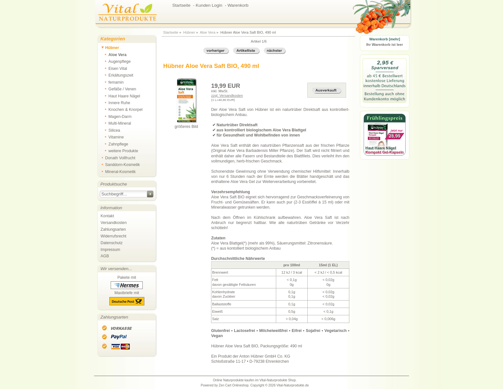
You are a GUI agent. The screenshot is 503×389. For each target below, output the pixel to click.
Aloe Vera (208, 32)
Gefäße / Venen (118, 88)
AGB (105, 256)
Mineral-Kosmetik (118, 171)
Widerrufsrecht (113, 236)
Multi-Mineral (116, 123)
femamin (112, 82)
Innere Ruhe (115, 102)
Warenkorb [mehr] (384, 39)
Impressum (110, 249)
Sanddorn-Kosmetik (120, 164)
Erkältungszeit (117, 75)
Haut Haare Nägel (120, 95)
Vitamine (112, 136)
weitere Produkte (119, 150)
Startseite (170, 32)
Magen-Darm (116, 116)
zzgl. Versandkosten (227, 95)
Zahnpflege (114, 143)
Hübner (189, 32)
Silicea (110, 130)
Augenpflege (116, 61)
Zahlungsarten (113, 229)
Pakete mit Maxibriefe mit (126, 290)
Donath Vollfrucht (118, 157)
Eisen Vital (114, 68)
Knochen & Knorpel (121, 109)
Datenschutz (112, 243)
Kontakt (107, 216)
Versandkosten (114, 222)
